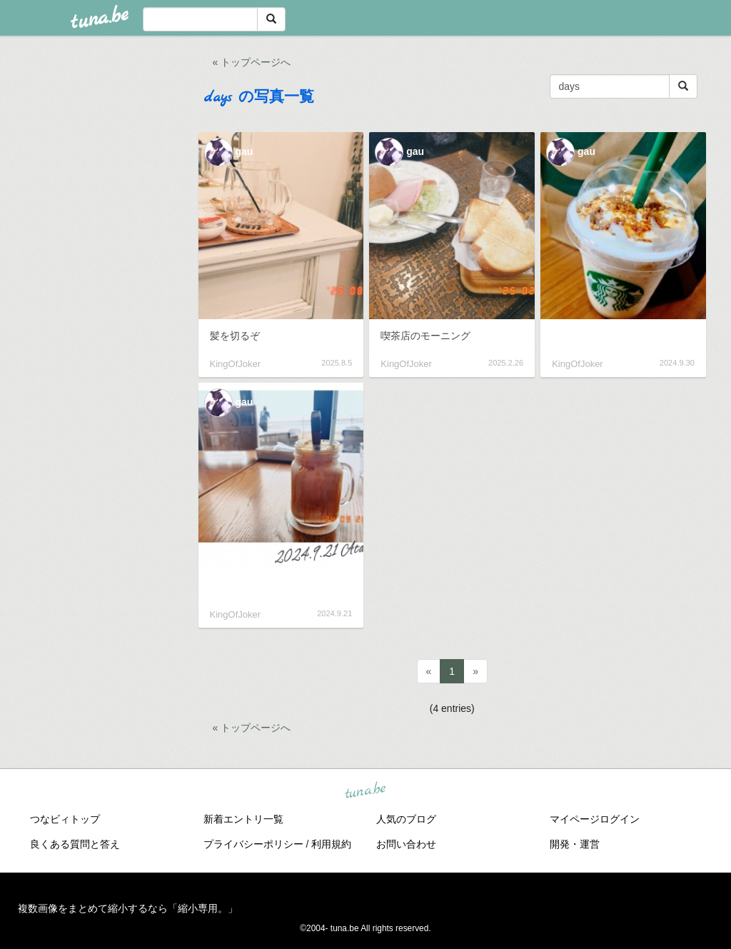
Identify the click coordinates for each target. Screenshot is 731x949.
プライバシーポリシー (253, 844)
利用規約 (331, 844)
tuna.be (365, 790)
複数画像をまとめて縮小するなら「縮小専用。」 (128, 908)
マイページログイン (595, 819)
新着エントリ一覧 (243, 819)
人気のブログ (406, 819)
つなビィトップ (65, 819)
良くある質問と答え (75, 844)
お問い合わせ (406, 844)
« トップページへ (252, 62)
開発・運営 (575, 844)
